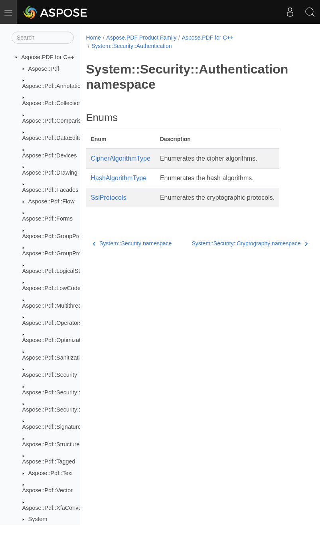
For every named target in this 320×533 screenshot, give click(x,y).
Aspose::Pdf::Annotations (54, 86)
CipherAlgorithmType (120, 158)
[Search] (43, 38)
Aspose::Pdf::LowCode (51, 288)
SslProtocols (108, 197)
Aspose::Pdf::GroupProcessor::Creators (73, 253)
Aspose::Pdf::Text (50, 473)
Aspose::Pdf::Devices (49, 155)
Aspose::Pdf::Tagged (48, 461)
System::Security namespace (132, 243)
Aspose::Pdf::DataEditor (53, 138)
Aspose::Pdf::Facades (50, 190)
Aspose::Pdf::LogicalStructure (60, 271)
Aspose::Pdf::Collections (53, 103)
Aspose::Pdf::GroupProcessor (60, 236)
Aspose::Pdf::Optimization (55, 340)
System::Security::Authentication (131, 46)
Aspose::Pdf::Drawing (49, 172)
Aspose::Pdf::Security (49, 375)
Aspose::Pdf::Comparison (54, 120)
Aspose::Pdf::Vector (47, 490)
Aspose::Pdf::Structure (51, 444)
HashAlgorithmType (119, 178)
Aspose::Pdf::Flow (51, 201)
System (37, 519)
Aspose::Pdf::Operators (52, 323)
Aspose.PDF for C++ (47, 57)
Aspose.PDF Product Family (141, 37)
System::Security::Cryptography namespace (234, 243)
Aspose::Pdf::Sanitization (54, 357)
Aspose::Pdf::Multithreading (57, 305)
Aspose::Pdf (43, 69)
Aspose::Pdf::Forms (47, 218)
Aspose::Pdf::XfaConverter (56, 508)
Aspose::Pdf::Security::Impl (56, 409)
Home (93, 37)
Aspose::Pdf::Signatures (53, 427)
